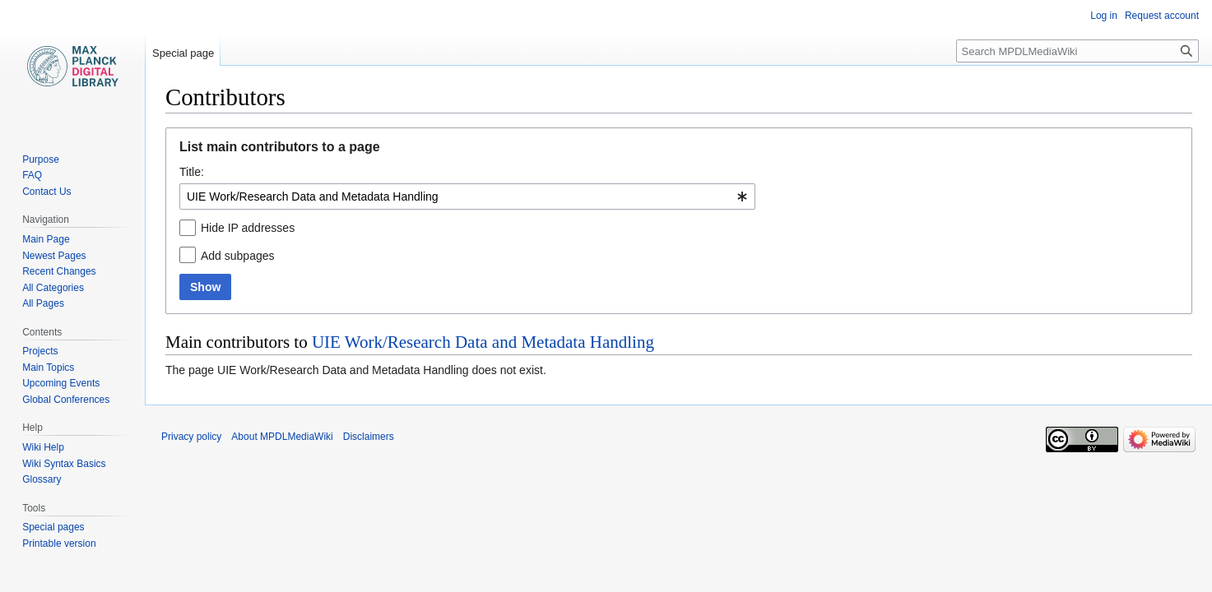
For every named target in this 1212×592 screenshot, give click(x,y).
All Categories (53, 288)
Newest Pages (54, 255)
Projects (40, 351)
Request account (1162, 15)
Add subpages (238, 255)
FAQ (32, 175)
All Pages (43, 303)
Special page (183, 53)
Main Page (45, 239)
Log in (1103, 15)
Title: (191, 171)
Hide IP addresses (248, 227)
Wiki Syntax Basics (63, 463)
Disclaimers (368, 436)
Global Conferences (65, 399)
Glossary (41, 479)
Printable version (58, 543)
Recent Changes (58, 271)
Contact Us (46, 191)
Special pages (53, 527)
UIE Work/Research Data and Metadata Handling (483, 342)
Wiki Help (43, 447)
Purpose (40, 159)
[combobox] (467, 196)
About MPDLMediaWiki (281, 436)
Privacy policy (191, 436)
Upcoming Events (61, 383)
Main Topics (48, 367)
